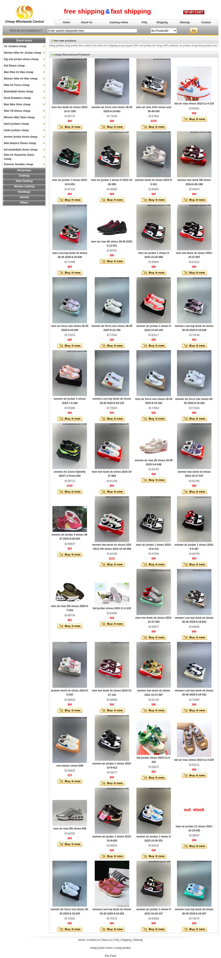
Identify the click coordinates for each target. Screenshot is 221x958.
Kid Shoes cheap (14, 65)
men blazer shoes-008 (69, 765)
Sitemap (185, 22)
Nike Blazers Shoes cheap (20, 143)
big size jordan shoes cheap (21, 59)
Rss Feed (110, 955)
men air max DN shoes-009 (69, 828)
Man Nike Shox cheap (17, 104)
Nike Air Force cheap (17, 85)
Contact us (93, 939)
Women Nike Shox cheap (19, 117)
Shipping (161, 22)
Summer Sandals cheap (18, 164)
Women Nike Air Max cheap (21, 78)
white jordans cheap (16, 130)
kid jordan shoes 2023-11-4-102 (112, 608)
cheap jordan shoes (101, 947)
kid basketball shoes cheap (20, 149)
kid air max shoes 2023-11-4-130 (194, 103)
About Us (86, 22)
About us (106, 939)
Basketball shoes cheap (18, 91)
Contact (206, 22)
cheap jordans (56, 45)
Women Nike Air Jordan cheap (22, 52)
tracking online (119, 22)
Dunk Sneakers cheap (17, 97)
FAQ (144, 22)
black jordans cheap (16, 123)
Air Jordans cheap (15, 46)
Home (66, 22)
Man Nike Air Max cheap (18, 72)
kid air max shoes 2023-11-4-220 (194, 759)
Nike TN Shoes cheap (17, 110)
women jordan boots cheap (20, 136)
